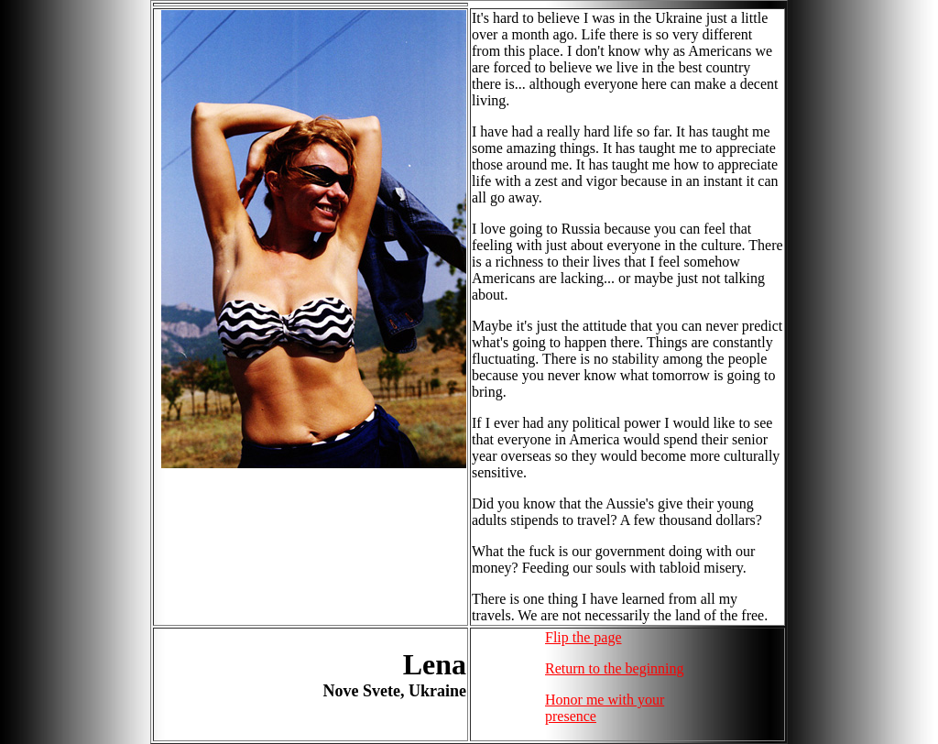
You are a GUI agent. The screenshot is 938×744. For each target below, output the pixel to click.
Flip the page (583, 637)
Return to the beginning (614, 668)
